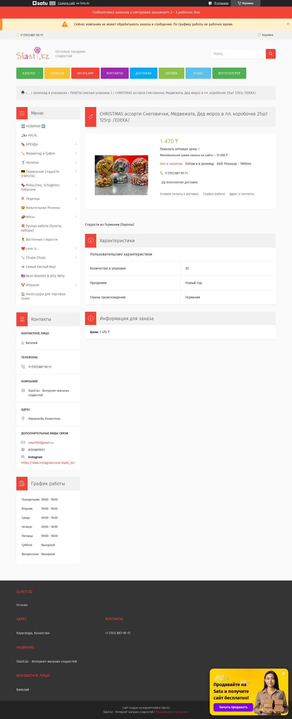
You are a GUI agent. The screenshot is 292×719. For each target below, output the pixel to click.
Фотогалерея (229, 73)
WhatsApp (85, 73)
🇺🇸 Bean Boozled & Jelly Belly (43, 276)
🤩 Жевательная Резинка (40, 208)
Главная (57, 73)
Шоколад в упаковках (50, 93)
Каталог (29, 73)
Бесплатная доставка (182, 182)
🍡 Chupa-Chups (33, 258)
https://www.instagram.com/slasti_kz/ (48, 462)
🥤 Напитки (30, 163)
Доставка (144, 73)
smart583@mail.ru (41, 442)
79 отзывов (221, 3)
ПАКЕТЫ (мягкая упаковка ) (91, 93)
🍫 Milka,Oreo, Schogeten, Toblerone (40, 187)
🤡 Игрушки (30, 285)
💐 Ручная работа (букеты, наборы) (41, 228)
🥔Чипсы (28, 217)
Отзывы (22, 605)
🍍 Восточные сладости (39, 240)
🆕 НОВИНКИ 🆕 (33, 126)
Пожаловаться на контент (172, 712)
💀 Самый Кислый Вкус (38, 267)
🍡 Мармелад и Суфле (38, 154)
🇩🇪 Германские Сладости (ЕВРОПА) (40, 174)
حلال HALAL (29, 135)
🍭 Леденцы (30, 199)
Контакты (115, 73)
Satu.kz (165, 707)
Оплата (172, 73)
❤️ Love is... (30, 249)
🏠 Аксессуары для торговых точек (43, 296)
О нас (198, 73)
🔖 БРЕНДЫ (29, 144)
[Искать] (271, 54)
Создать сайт (66, 3)
